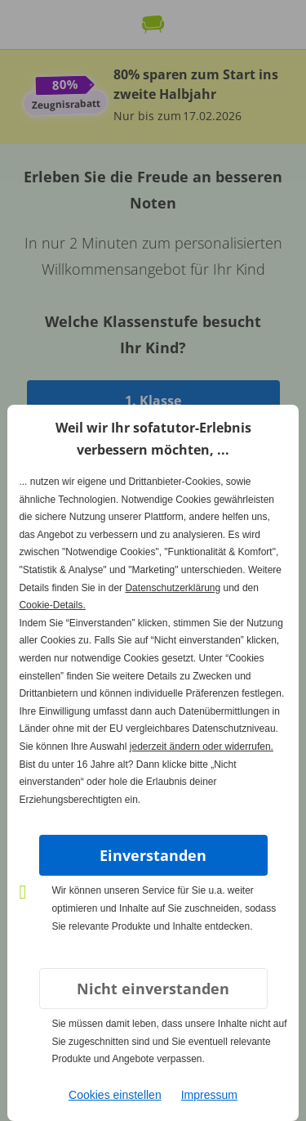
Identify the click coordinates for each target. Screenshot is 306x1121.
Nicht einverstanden (153, 988)
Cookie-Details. (52, 605)
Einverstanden (153, 855)
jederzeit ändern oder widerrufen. (201, 746)
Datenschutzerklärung (172, 588)
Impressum (209, 1094)
